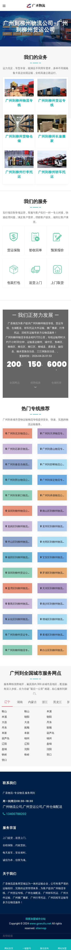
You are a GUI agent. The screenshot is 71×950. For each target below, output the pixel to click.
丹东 (49, 722)
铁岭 (4, 754)
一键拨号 (27, 945)
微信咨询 (44, 945)
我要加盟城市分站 (35, 919)
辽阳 (4, 744)
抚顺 (26, 727)
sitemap (41, 928)
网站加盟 (62, 945)
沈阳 (26, 749)
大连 (4, 722)
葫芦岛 (50, 733)
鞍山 (4, 711)
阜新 (4, 733)
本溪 (49, 711)
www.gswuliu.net (40, 923)
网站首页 (9, 945)
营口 (49, 754)
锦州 (26, 738)
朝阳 (26, 717)
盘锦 (49, 744)
